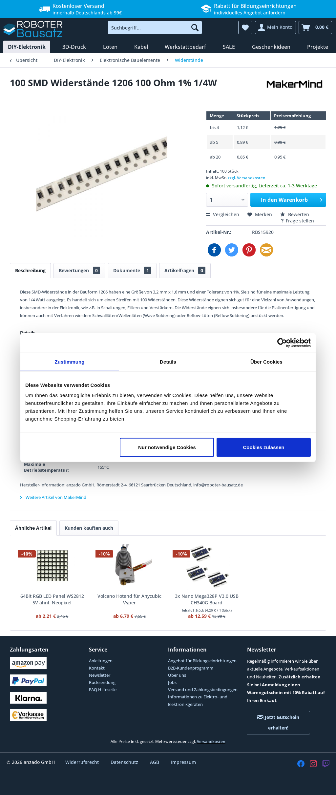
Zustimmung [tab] (70, 361)
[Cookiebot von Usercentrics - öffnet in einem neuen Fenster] (282, 343)
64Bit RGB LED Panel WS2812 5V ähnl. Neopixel (52, 599)
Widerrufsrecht (82, 762)
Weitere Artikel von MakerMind (53, 497)
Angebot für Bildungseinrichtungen (202, 661)
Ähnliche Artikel (33, 528)
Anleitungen (101, 661)
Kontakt (97, 668)
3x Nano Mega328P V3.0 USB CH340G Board (207, 599)
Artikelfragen (184, 270)
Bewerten (294, 214)
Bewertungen (79, 270)
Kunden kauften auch (89, 528)
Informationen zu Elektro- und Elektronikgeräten (197, 700)
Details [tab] (168, 361)
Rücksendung (102, 682)
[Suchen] (195, 27)
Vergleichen (222, 214)
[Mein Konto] (275, 27)
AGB (155, 762)
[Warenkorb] (315, 27)
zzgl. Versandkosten (246, 177)
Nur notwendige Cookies (167, 447)
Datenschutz (125, 762)
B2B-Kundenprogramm (190, 668)
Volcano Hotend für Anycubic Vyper (129, 599)
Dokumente (132, 270)
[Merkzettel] (245, 27)
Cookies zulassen (263, 447)
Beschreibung (30, 270)
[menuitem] (155, 27)
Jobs (172, 682)
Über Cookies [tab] (266, 361)
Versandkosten (211, 741)
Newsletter (99, 675)
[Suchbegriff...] (155, 27)
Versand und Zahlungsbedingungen (203, 689)
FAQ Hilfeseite (102, 689)
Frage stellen (297, 221)
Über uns (177, 675)
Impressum (183, 762)
